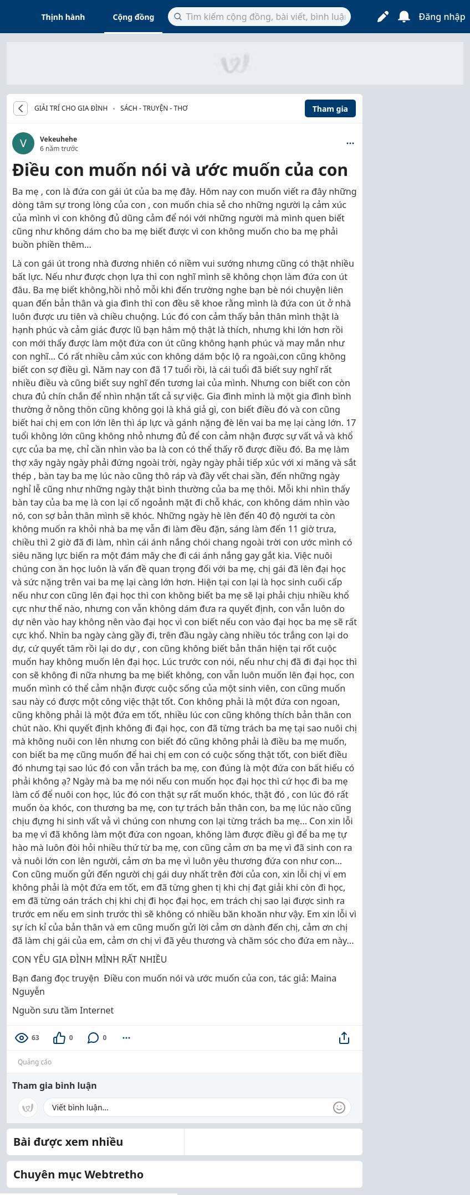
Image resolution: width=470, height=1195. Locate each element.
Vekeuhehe (58, 139)
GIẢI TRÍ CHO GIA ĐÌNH (71, 108)
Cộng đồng (133, 17)
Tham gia (330, 108)
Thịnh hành (63, 17)
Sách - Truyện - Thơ (153, 108)
